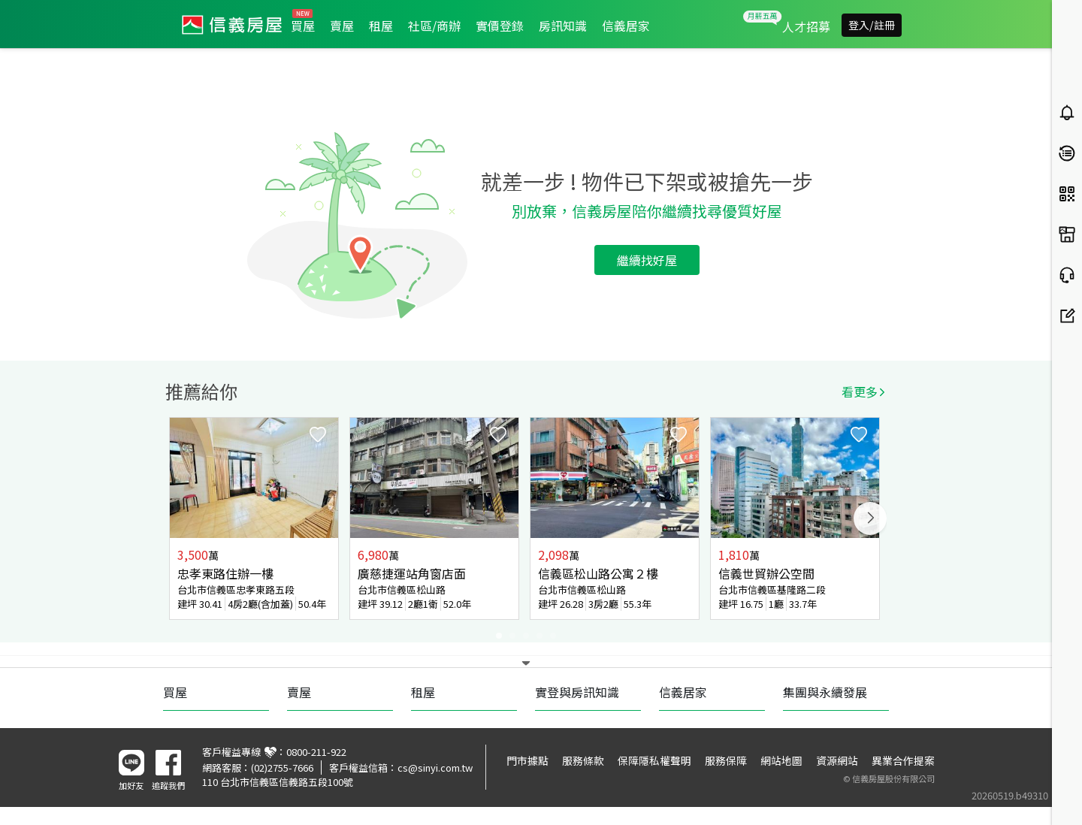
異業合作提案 (903, 760)
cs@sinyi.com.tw (435, 767)
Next (870, 518)
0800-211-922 (316, 752)
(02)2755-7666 (282, 767)
